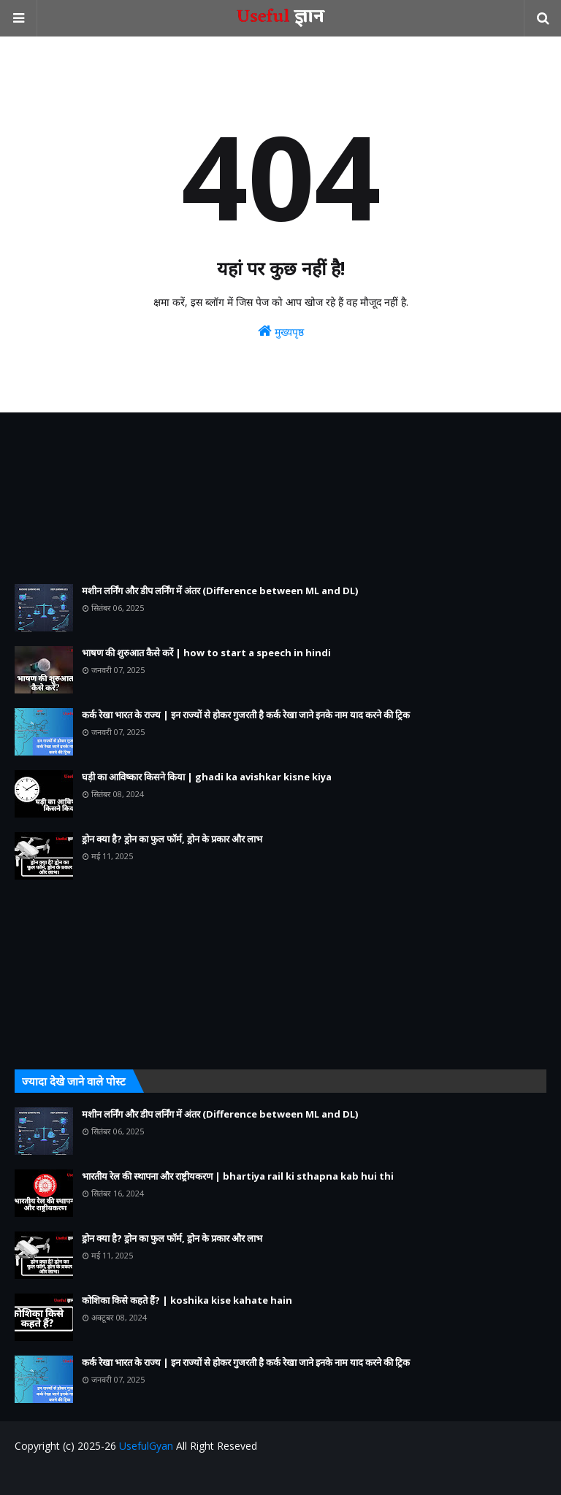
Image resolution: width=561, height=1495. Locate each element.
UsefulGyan (146, 1446)
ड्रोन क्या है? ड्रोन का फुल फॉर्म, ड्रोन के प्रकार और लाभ (172, 838)
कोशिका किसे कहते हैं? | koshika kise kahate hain (187, 1300)
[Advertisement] (280, 498)
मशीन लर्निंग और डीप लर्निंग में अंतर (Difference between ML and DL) (220, 590)
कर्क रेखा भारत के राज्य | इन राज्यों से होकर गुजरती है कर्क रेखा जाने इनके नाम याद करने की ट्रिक (246, 714)
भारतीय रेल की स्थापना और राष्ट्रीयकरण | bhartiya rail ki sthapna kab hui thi (238, 1176)
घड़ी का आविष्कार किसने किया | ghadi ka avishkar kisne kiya (207, 776)
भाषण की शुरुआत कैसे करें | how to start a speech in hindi (206, 652)
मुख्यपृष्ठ (281, 331)
